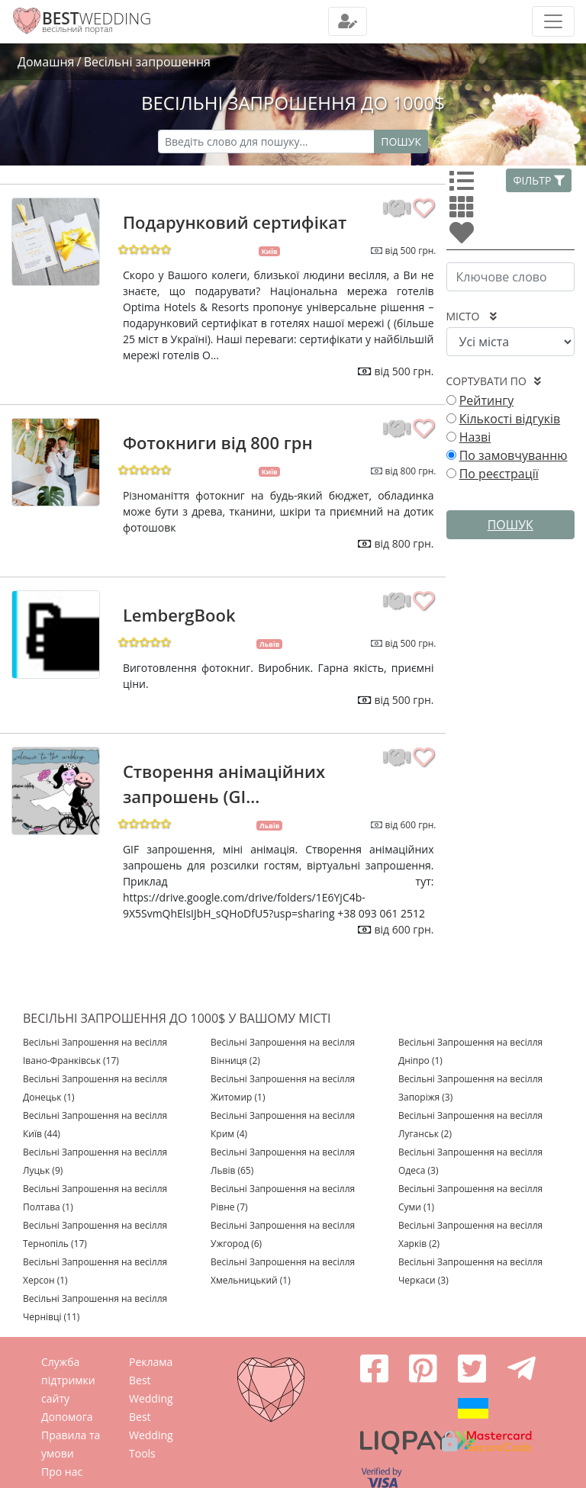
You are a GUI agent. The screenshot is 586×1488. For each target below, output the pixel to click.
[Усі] (464, 185)
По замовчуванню (513, 455)
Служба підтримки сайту (68, 1380)
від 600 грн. (410, 824)
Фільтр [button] (539, 180)
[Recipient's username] (266, 141)
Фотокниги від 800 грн (218, 442)
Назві (475, 437)
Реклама (150, 1362)
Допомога (67, 1416)
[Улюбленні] (464, 237)
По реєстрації (499, 473)
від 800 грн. (410, 470)
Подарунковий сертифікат (234, 222)
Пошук (401, 141)
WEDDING (96, 18)
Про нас (61, 1471)
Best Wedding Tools (151, 1435)
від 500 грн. (410, 250)
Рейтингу (486, 400)
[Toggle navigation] (347, 21)
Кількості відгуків (510, 418)
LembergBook (179, 614)
